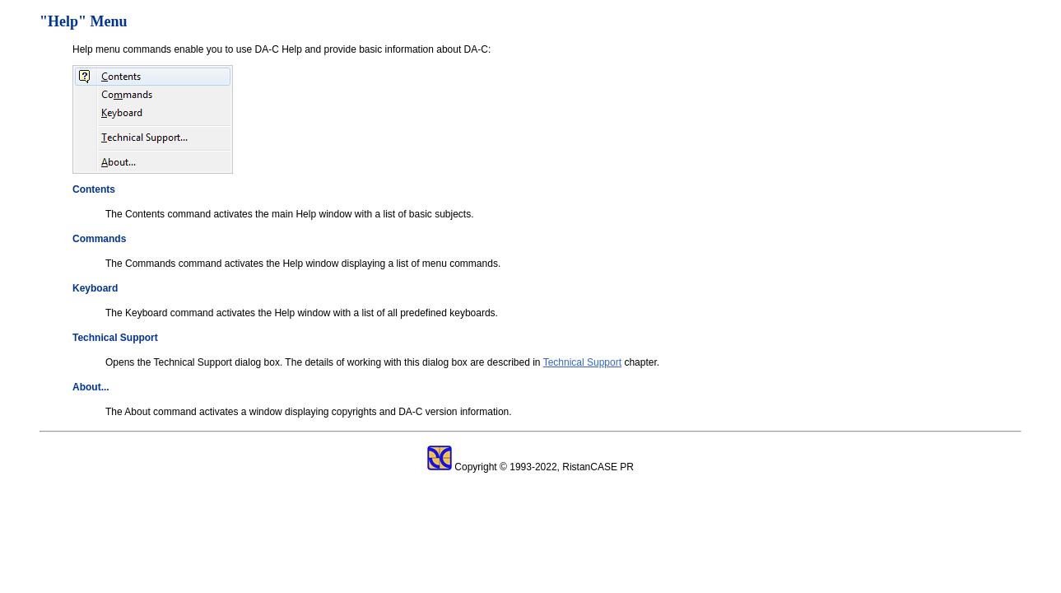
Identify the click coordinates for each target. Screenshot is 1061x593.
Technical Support (582, 362)
